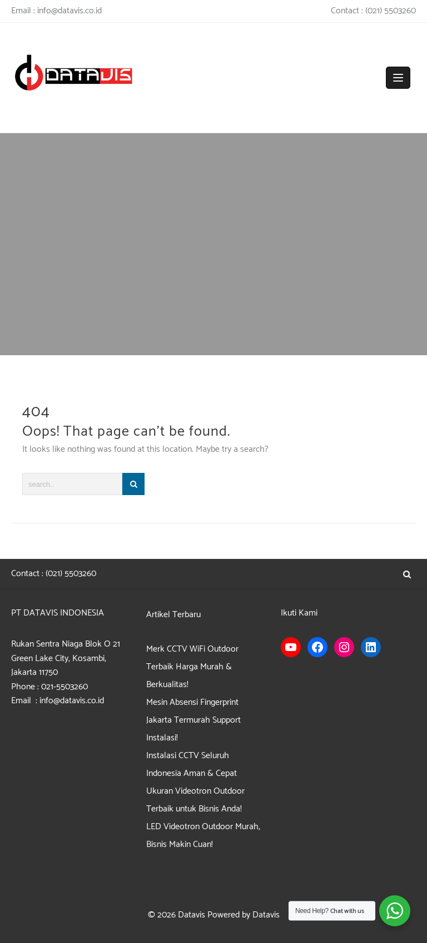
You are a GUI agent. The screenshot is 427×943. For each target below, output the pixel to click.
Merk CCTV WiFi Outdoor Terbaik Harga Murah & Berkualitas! (192, 667)
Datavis (191, 914)
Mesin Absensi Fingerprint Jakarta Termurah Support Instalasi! (193, 720)
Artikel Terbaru (173, 614)
